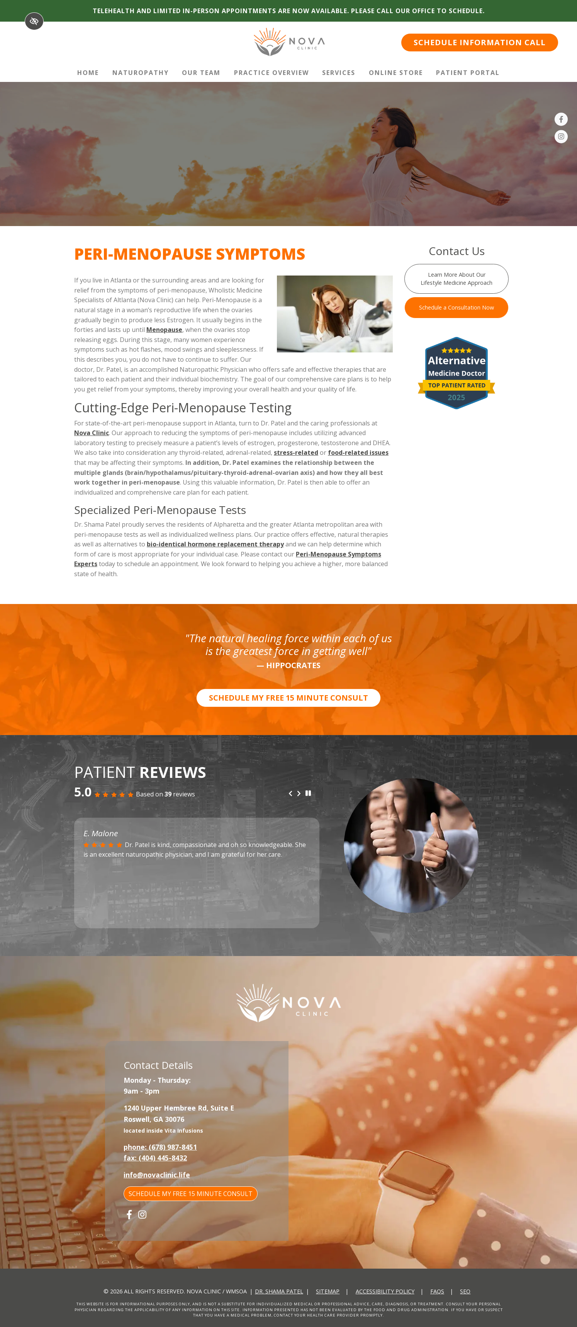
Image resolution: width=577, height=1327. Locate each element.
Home (88, 72)
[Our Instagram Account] (561, 138)
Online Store (396, 72)
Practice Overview (271, 72)
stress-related (296, 452)
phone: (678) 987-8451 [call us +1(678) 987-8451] (160, 1147)
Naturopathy (140, 72)
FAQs (437, 1291)
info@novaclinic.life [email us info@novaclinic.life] (157, 1174)
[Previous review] (290, 794)
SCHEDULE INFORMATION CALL (480, 42)
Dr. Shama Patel (279, 1291)
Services (338, 72)
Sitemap (327, 1291)
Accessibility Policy (385, 1291)
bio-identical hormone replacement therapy (215, 544)
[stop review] (308, 793)
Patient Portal (468, 72)
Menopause (164, 329)
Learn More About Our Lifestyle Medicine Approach (456, 279)
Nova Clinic (91, 433)
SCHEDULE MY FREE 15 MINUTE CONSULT (288, 697)
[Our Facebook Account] (561, 120)
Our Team (201, 72)
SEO (465, 1291)
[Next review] (299, 794)
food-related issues (358, 452)
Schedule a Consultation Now (456, 307)
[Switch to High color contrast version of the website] (34, 21)
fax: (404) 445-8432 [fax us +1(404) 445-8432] (155, 1157)
